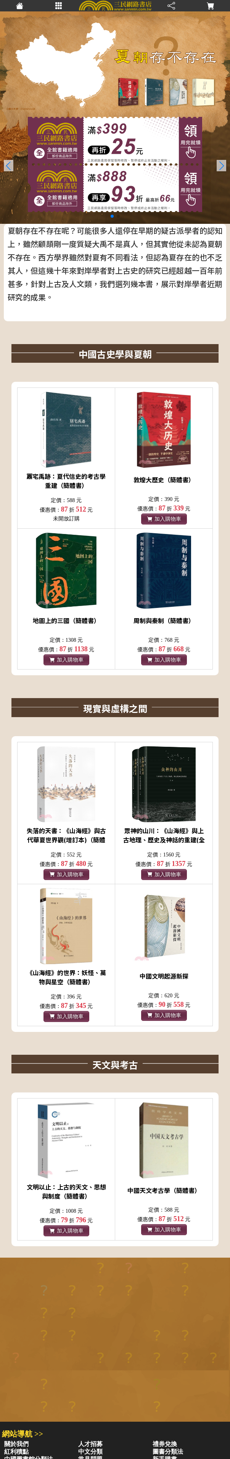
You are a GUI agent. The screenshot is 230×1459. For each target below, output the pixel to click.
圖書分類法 (168, 1451)
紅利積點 (16, 1451)
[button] (221, 165)
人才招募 (90, 1444)
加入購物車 (164, 519)
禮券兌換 (165, 1444)
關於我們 (16, 1444)
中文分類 (90, 1451)
